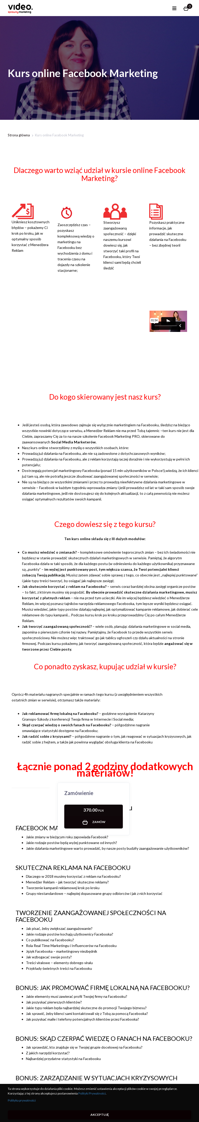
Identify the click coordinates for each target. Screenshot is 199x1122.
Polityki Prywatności (92, 1093)
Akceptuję (99, 1115)
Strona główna (19, 135)
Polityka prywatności (22, 1100)
